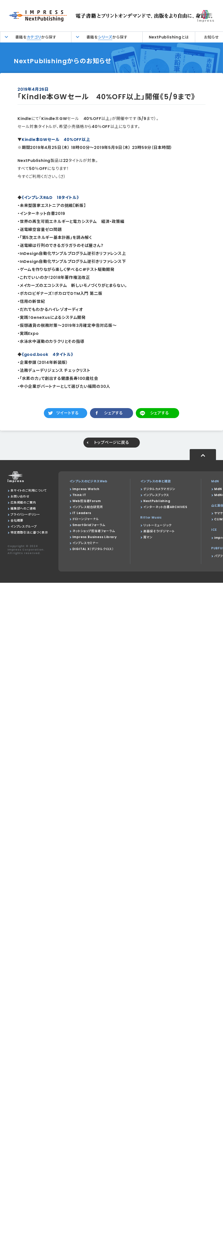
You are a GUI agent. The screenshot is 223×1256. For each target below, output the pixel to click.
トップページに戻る (111, 442)
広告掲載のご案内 (23, 502)
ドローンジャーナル (85, 519)
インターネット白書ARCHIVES (165, 507)
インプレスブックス (156, 495)
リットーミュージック (157, 525)
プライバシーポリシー (25, 514)
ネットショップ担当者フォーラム (93, 531)
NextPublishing (156, 501)
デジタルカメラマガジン (159, 489)
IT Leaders (81, 513)
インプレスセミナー (85, 543)
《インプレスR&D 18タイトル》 (50, 197)
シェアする (113, 413)
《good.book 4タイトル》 (47, 354)
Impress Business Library (94, 537)
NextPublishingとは (169, 37)
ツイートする (67, 413)
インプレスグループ (24, 526)
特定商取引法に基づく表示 (29, 532)
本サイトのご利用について (29, 490)
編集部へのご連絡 (23, 508)
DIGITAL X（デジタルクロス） (93, 549)
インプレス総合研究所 (87, 507)
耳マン (147, 537)
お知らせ (211, 37)
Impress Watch (85, 489)
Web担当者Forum (86, 501)
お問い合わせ (20, 496)
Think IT (79, 495)
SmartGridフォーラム (88, 525)
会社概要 (17, 520)
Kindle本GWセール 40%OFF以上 (56, 139)
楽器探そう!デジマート (159, 531)
